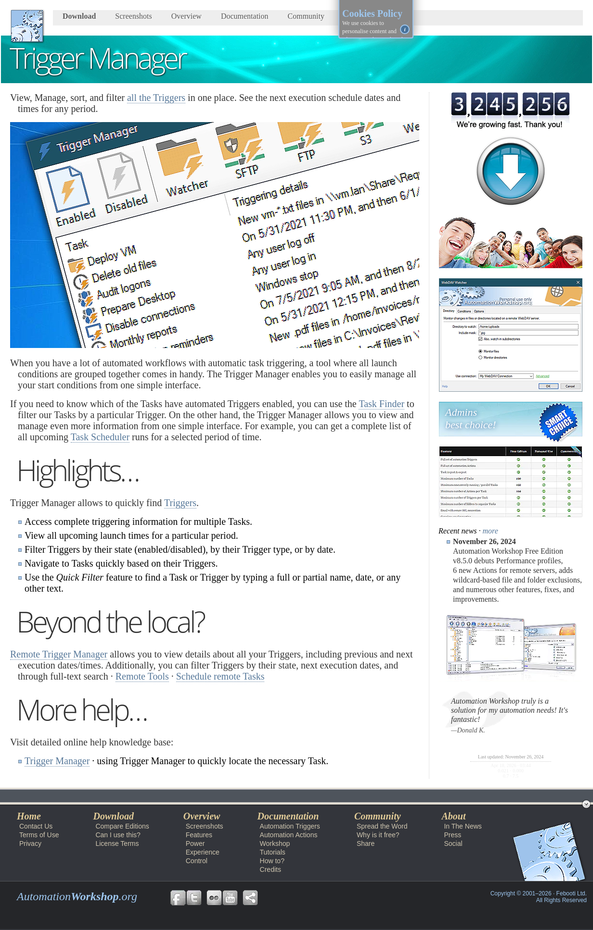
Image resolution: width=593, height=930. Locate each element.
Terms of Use (39, 835)
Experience (202, 852)
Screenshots (133, 16)
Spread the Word (382, 826)
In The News (462, 826)
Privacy (30, 843)
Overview (186, 16)
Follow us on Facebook (178, 897)
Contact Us (35, 826)
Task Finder (381, 403)
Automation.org (77, 896)
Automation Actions (289, 835)
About (453, 816)
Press (452, 835)
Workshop (183, 795)
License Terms (117, 843)
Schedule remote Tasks (220, 676)
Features (199, 835)
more (490, 531)
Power (195, 843)
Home (29, 816)
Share (365, 843)
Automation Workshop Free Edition (69, 795)
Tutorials (272, 852)
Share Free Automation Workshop (250, 897)
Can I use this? (117, 835)
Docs (144, 795)
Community (306, 16)
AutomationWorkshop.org (27, 26)
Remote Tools (142, 676)
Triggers (180, 502)
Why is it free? (378, 835)
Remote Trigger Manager (58, 654)
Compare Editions (122, 826)
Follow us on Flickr (214, 897)
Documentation (245, 16)
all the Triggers (156, 97)
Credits (270, 869)
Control (196, 861)
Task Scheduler (100, 437)
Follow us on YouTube (230, 897)
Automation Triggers (290, 826)
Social (453, 843)
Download (79, 16)
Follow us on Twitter (194, 897)
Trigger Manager (57, 761)
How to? (272, 861)
